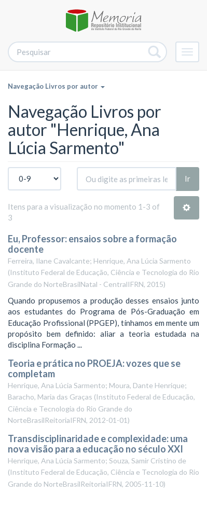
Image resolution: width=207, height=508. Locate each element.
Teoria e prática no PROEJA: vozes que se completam (94, 368)
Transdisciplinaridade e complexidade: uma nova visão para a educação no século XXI (98, 444)
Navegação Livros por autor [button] (56, 86)
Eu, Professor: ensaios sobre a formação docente (92, 244)
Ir (187, 178)
